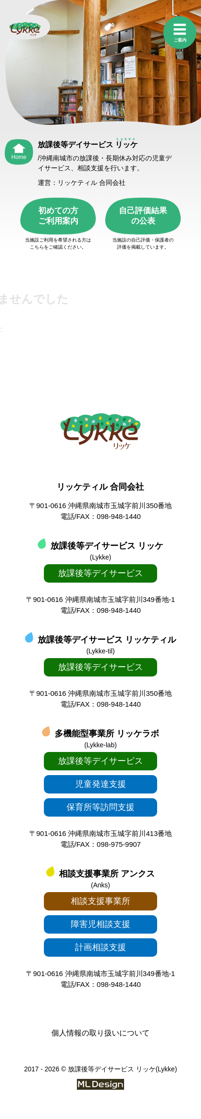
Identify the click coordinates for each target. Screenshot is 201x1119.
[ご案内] (179, 33)
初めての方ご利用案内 (58, 215)
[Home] (19, 149)
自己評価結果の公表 (143, 215)
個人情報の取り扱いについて (100, 1033)
